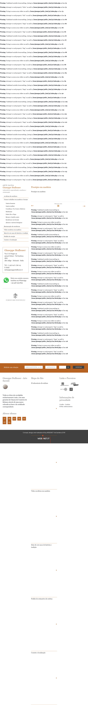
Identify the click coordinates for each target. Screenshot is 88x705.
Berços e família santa (12, 217)
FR (19, 419)
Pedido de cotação (9, 236)
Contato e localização (10, 240)
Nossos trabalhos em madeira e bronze (16, 199)
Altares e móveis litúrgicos (14, 222)
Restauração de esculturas (12, 226)
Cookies (67, 404)
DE (9, 419)
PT (5, 422)
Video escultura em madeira (12, 229)
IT (4, 419)
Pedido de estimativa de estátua (41, 599)
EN (14, 419)
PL (9, 422)
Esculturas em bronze (12, 220)
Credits (61, 404)
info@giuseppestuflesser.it (13, 270)
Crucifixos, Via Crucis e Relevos (15, 209)
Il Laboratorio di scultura (39, 383)
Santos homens (10, 203)
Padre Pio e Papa (11, 214)
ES (24, 419)
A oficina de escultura (10, 196)
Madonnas (9, 211)
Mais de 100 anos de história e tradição (16, 233)
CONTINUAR (78, 367)
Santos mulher (10, 206)
